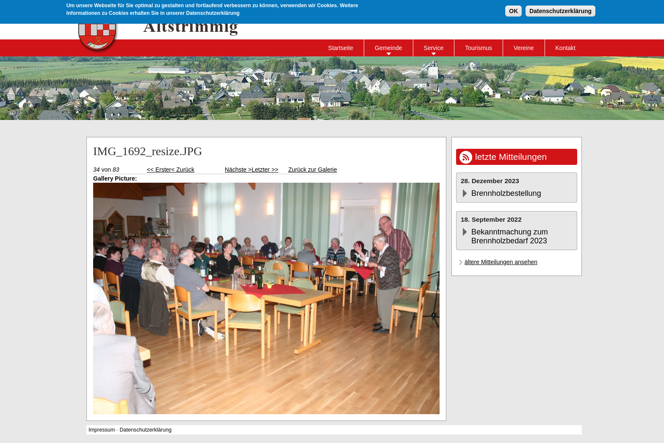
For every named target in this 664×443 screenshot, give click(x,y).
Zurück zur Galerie (312, 169)
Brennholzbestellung (506, 193)
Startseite (340, 48)
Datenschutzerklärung (560, 10)
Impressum (102, 430)
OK (513, 10)
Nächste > (238, 169)
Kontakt (565, 48)
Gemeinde (388, 48)
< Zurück (182, 169)
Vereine (524, 48)
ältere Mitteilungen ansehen (501, 262)
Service (434, 48)
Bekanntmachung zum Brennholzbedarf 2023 (509, 236)
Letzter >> (265, 169)
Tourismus (478, 48)
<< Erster (159, 169)
